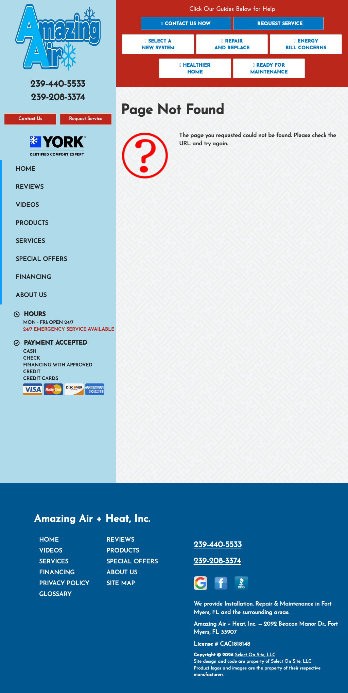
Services (30, 241)
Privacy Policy (64, 584)
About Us (31, 295)
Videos (27, 205)
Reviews (30, 187)
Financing (33, 277)
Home (25, 169)
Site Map (120, 584)
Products (32, 223)
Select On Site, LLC (255, 655)
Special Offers (41, 259)
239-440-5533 (218, 545)
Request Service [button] (85, 118)
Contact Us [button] (30, 118)
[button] (186, 23)
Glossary (55, 594)
